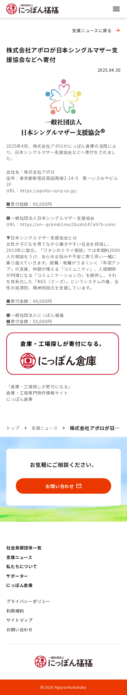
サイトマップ (19, 620)
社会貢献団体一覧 (23, 548)
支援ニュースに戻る (91, 30)
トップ (12, 428)
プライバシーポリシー (28, 601)
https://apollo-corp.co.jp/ (48, 191)
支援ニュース (45, 428)
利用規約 (15, 611)
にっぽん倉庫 (19, 399)
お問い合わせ (19, 629)
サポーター (17, 576)
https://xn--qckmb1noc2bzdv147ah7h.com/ (68, 224)
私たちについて (21, 566)
